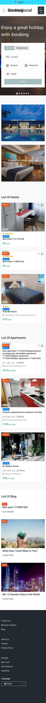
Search (23, 81)
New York (5, 662)
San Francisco (7, 666)
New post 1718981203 (15, 507)
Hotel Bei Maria (10, 311)
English (19, 2)
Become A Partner (8, 625)
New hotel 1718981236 (13, 261)
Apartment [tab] (22, 48)
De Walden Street (10, 466)
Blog (3, 629)
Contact (4, 644)
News (4, 504)
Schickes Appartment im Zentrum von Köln (22, 412)
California (5, 671)
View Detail (23, 125)
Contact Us (6, 621)
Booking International (20, 10)
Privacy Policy (7, 648)
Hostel (5, 459)
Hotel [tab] (9, 48)
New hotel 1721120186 (13, 239)
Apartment (6, 344)
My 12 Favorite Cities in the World (21, 594)
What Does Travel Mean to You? (20, 550)
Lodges (5, 229)
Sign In (40, 10)
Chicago (4, 658)
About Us (5, 639)
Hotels (5, 302)
